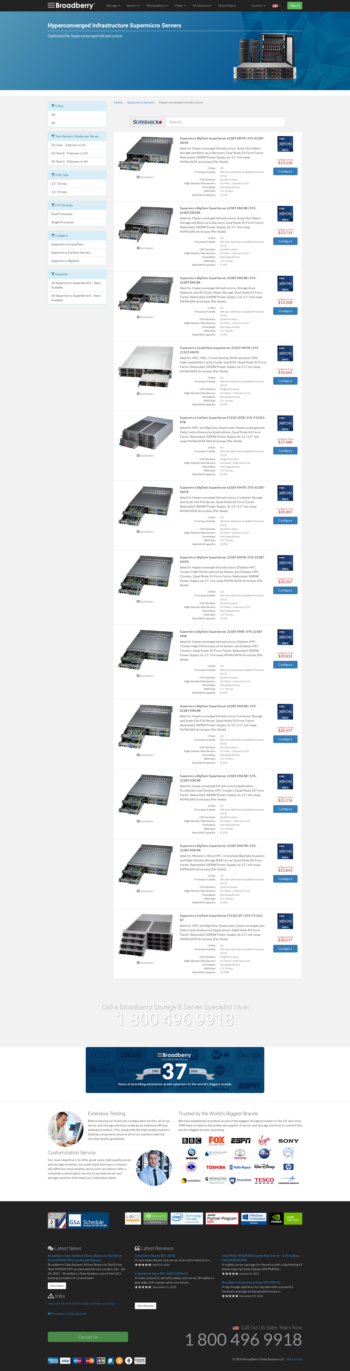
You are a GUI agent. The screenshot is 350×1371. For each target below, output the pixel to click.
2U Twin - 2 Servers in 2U (68, 145)
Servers (133, 5)
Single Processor (62, 222)
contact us (86, 1303)
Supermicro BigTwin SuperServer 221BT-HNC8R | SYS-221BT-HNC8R (218, 778)
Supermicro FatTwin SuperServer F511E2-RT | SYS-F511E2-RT (221, 918)
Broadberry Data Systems (67, 1313)
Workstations (157, 5)
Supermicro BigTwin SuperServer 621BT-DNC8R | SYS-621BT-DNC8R (218, 210)
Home (118, 102)
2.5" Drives (59, 183)
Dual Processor (62, 214)
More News (57, 1285)
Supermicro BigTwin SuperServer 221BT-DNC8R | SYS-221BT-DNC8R (218, 280)
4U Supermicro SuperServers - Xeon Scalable (76, 298)
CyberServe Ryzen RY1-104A (155, 1255)
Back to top (294, 1359)
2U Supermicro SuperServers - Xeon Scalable (76, 285)
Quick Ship (226, 5)
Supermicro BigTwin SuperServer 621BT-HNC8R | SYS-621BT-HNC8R (218, 708)
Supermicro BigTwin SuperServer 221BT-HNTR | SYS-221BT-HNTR (222, 559)
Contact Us (88, 1336)
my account (68, 1303)
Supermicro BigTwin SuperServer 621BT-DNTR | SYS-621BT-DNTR (222, 140)
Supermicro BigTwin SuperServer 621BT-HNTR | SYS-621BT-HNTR (222, 489)
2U (53, 114)
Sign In (294, 5)
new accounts (105, 1303)
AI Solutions (202, 5)
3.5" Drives (59, 192)
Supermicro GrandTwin (67, 244)
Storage (113, 5)
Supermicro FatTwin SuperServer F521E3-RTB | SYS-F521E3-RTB (222, 420)
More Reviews (145, 1305)
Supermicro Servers (140, 102)
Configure (285, 171)
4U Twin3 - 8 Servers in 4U (69, 161)
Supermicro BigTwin (65, 261)
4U (53, 123)
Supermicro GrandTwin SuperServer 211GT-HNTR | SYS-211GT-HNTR (219, 350)
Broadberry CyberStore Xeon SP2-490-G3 (251, 1282)
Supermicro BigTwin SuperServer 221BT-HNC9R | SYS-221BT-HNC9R (218, 848)
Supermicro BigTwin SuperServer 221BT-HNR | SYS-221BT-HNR (221, 634)
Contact (259, 5)
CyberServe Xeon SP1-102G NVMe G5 (161, 1273)
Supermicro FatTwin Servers (70, 252)
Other (180, 5)
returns (53, 1303)
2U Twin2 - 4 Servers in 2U (69, 153)
